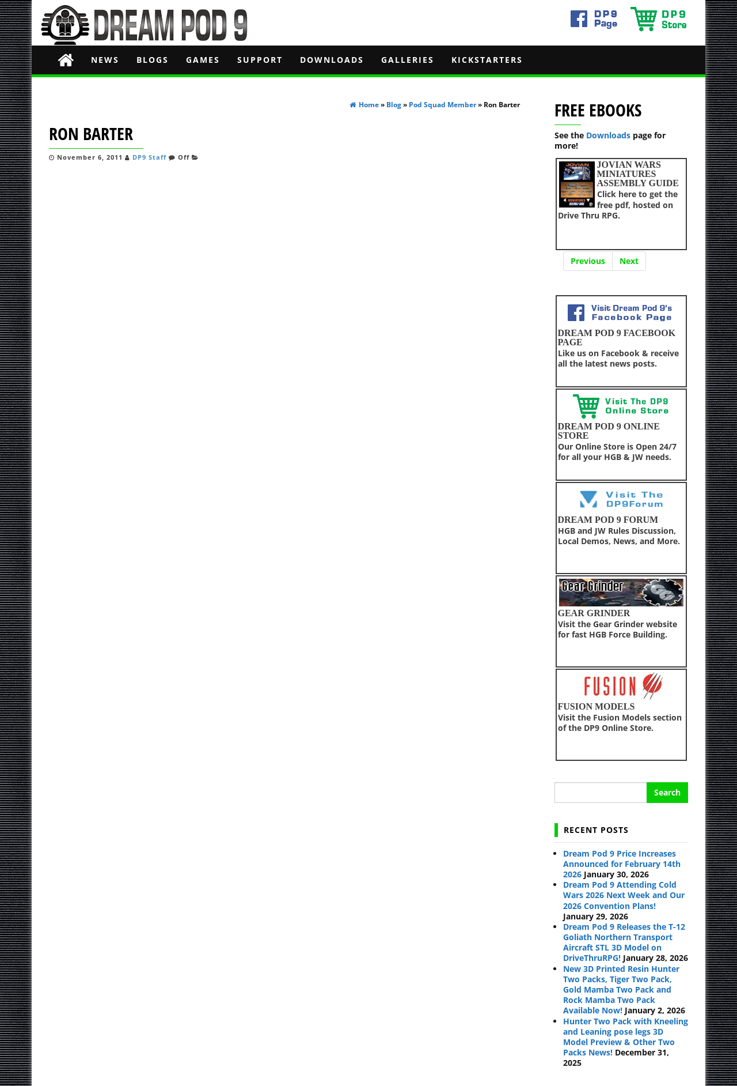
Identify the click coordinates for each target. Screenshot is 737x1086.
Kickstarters (487, 59)
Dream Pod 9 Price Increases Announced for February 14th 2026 (622, 864)
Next (629, 260)
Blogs (152, 59)
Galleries (407, 59)
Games (203, 59)
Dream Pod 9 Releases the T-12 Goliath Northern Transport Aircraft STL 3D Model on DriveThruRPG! (624, 942)
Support (260, 59)
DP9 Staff (149, 157)
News (105, 59)
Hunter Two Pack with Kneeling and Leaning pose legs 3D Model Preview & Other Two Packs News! (625, 1037)
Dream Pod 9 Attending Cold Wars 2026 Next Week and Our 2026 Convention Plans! (624, 895)
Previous (588, 260)
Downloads (332, 59)
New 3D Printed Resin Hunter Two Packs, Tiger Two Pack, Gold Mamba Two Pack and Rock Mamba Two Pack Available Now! (621, 989)
